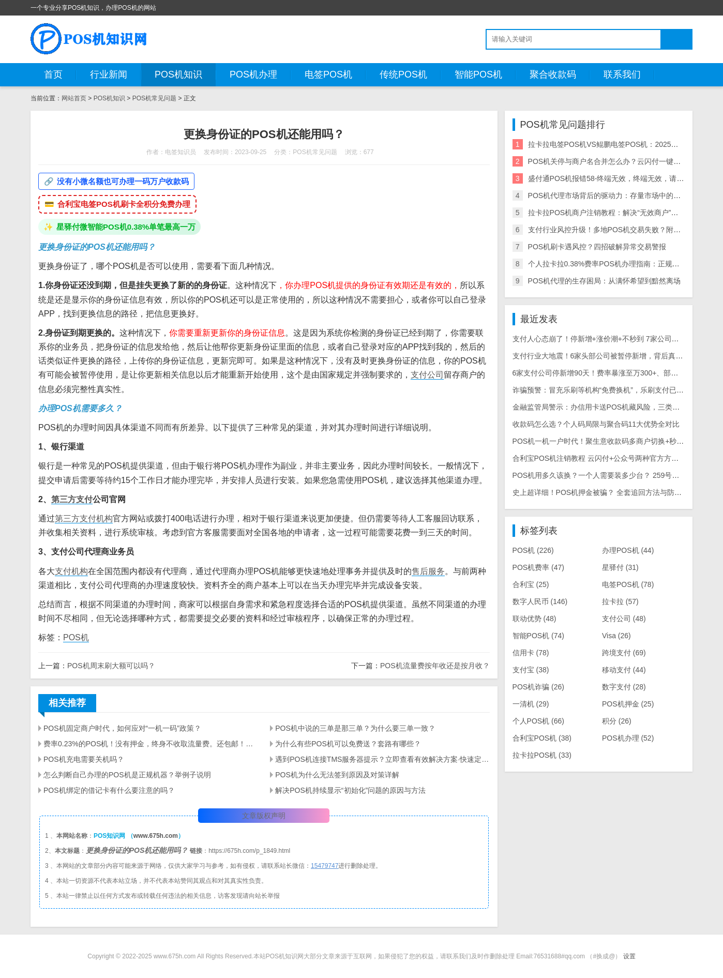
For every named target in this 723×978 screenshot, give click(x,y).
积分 (616, 721)
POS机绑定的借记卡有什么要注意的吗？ (109, 790)
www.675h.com (155, 835)
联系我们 (622, 74)
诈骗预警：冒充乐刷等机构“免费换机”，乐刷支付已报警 (602, 390)
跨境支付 (624, 653)
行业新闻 (108, 74)
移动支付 (624, 670)
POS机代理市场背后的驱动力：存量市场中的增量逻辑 (615, 195)
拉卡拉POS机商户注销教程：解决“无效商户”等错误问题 (617, 212)
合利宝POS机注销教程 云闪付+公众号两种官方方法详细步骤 (610, 458)
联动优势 (534, 618)
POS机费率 (538, 567)
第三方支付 (72, 499)
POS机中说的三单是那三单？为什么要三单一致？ (355, 728)
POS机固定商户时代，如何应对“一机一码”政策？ (122, 728)
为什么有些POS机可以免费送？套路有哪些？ (348, 744)
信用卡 (531, 653)
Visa (616, 635)
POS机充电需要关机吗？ (83, 759)
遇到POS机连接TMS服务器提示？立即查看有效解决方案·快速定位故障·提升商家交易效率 (382, 759)
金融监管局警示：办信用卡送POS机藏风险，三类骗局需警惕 (611, 407)
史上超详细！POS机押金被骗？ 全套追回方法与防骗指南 (604, 492)
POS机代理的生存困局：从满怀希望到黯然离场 (604, 281)
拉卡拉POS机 (542, 755)
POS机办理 (253, 74)
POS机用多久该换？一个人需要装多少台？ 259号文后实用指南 (614, 475)
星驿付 (620, 567)
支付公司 (427, 374)
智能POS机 (478, 74)
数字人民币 (540, 601)
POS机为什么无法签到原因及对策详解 (337, 775)
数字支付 (624, 687)
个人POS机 (538, 721)
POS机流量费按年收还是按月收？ (435, 665)
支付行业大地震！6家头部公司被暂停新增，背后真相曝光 (605, 356)
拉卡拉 (620, 601)
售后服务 (428, 571)
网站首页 (74, 98)
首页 (53, 74)
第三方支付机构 (84, 518)
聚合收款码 (553, 74)
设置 (629, 956)
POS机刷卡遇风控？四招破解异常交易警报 (597, 247)
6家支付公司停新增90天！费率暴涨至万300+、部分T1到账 (607, 373)
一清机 (531, 704)
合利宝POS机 (542, 738)
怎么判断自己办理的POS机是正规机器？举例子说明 (127, 775)
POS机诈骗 (538, 687)
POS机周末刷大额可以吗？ (111, 665)
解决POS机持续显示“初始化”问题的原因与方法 (350, 790)
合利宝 (531, 584)
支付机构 (71, 571)
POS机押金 (628, 704)
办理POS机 (628, 550)
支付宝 (531, 670)
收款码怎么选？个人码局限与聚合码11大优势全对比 (596, 424)
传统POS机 (403, 74)
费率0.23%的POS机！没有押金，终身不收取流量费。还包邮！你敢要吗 (150, 744)
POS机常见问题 (154, 98)
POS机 (76, 637)
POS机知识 (178, 74)
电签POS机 (328, 74)
